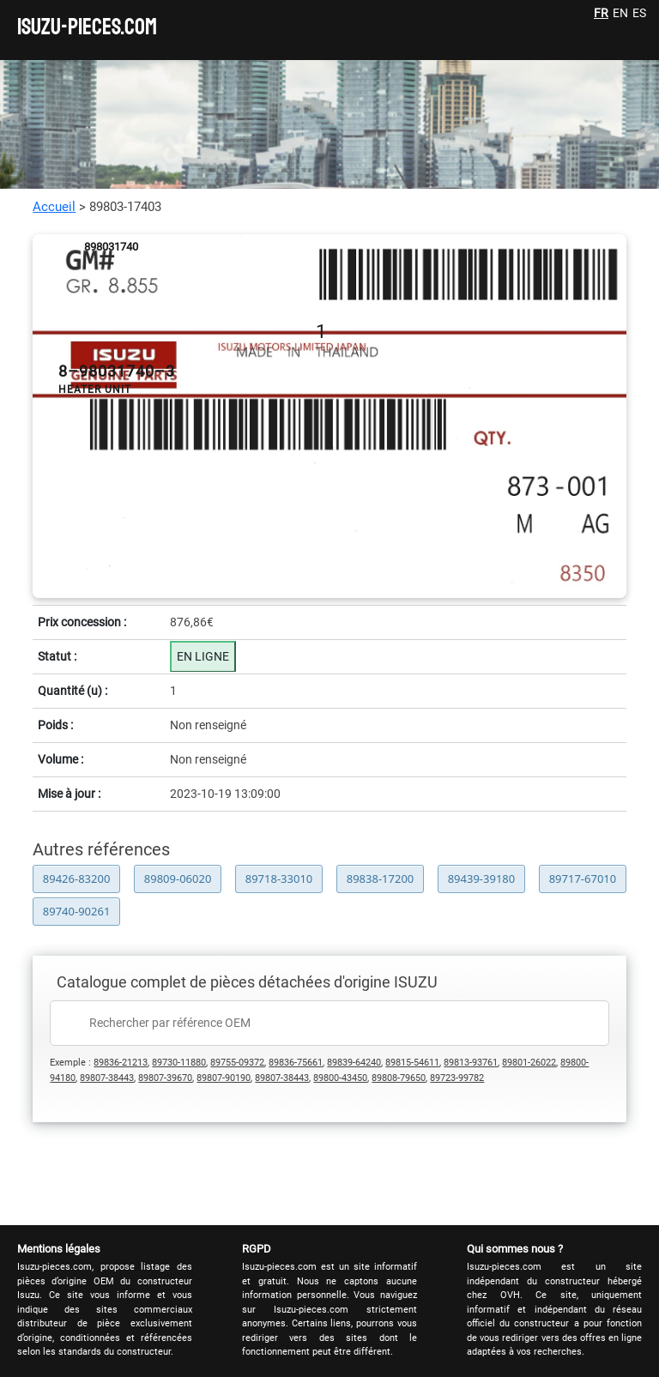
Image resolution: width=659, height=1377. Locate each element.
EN (620, 13)
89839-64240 (354, 1062)
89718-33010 (279, 878)
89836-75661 (296, 1062)
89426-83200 (77, 878)
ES (639, 13)
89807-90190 (223, 1078)
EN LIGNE (203, 656)
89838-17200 (380, 878)
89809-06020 (178, 878)
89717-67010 (583, 878)
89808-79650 (399, 1078)
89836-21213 (121, 1062)
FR (601, 13)
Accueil (54, 206)
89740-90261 (77, 911)
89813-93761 (471, 1062)
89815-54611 (412, 1062)
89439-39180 (482, 878)
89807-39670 (165, 1078)
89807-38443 (107, 1078)
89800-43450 (340, 1078)
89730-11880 (179, 1062)
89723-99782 (457, 1078)
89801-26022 (529, 1062)
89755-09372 (237, 1062)
